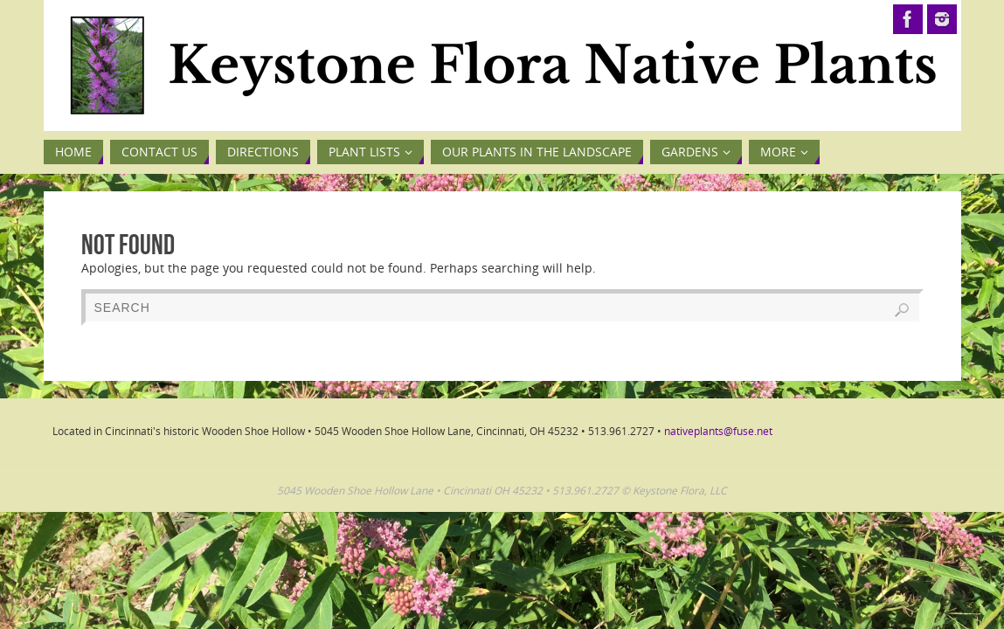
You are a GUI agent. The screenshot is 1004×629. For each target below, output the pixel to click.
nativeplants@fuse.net (718, 431)
